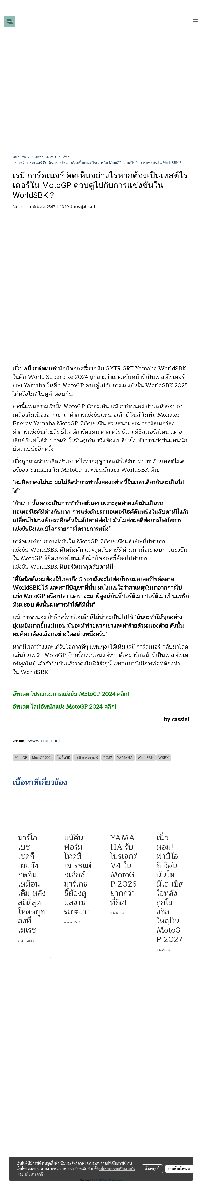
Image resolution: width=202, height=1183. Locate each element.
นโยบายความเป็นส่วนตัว (117, 1168)
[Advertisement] (101, 116)
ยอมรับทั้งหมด (179, 1168)
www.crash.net (44, 740)
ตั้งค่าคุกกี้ (152, 1168)
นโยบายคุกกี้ (34, 1174)
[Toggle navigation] (195, 21)
